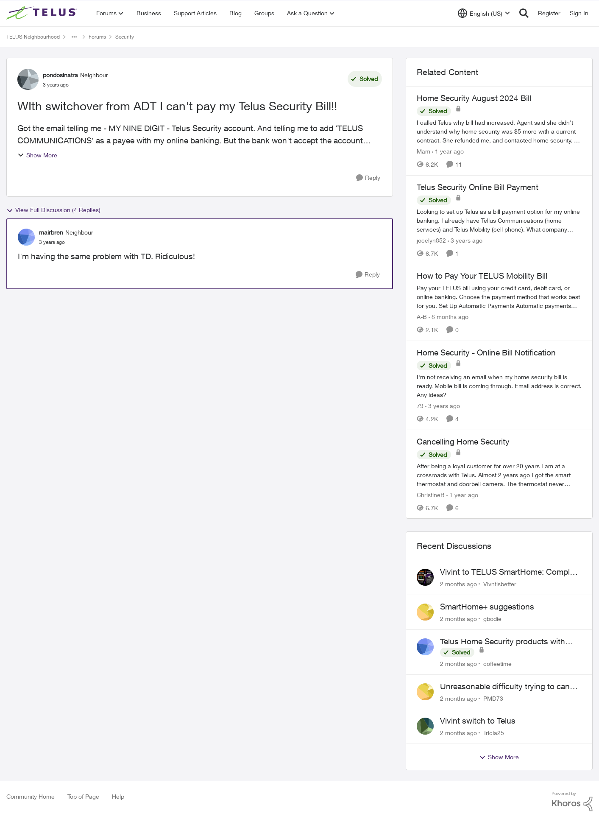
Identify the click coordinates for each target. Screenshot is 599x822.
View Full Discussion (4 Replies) (53, 210)
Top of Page (83, 796)
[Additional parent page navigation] (74, 37)
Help (118, 796)
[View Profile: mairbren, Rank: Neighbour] (26, 237)
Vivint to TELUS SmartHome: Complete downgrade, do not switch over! (510, 572)
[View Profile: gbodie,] (425, 612)
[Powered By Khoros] (572, 801)
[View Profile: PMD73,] (425, 691)
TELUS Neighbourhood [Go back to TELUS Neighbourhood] (33, 37)
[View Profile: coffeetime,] (425, 646)
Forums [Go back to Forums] (97, 37)
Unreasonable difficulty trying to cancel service (510, 687)
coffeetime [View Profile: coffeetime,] (497, 663)
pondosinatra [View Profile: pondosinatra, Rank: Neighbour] (60, 74)
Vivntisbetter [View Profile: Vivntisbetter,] (499, 583)
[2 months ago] (458, 583)
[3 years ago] (465, 239)
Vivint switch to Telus (477, 720)
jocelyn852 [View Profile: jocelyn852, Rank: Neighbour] (431, 239)
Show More (37, 155)
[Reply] (368, 178)
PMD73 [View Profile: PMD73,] (493, 698)
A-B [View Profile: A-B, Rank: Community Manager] (422, 316)
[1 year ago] (448, 151)
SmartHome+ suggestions (487, 606)
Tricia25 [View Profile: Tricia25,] (493, 732)
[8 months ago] (448, 316)
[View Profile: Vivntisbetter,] (425, 577)
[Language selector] (484, 13)
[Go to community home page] (42, 13)
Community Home (30, 796)
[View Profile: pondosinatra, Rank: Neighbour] (28, 79)
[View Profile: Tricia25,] (425, 726)
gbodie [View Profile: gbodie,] (492, 618)
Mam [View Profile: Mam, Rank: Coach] (423, 151)
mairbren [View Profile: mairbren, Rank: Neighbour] (51, 232)
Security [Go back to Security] (124, 37)
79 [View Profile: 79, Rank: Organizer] (420, 405)
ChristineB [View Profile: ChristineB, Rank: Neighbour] (431, 494)
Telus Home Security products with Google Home (502, 642)
